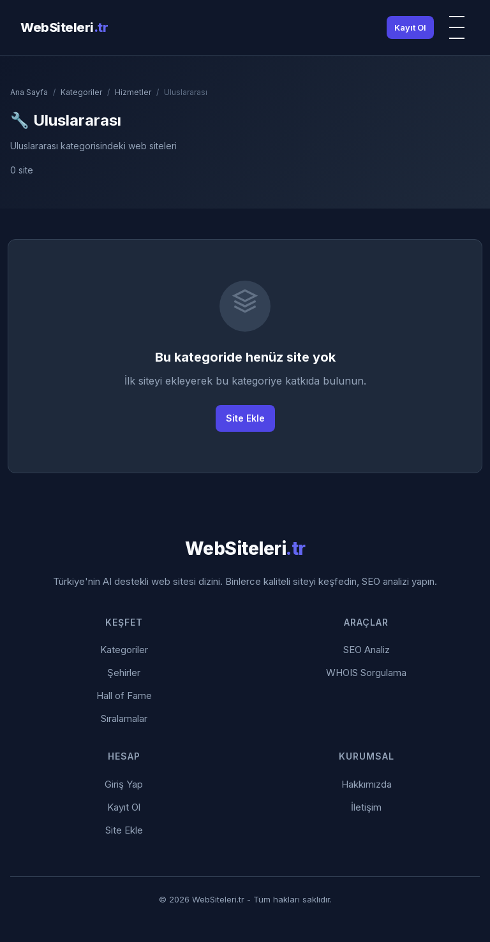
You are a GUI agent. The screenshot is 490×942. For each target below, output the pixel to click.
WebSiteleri (64, 27)
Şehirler (123, 672)
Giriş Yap (124, 784)
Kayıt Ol (410, 27)
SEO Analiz (366, 650)
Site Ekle (245, 418)
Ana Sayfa (29, 92)
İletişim (366, 807)
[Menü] (457, 27)
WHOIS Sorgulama (366, 672)
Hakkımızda (366, 784)
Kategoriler (81, 92)
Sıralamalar (124, 718)
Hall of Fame (124, 695)
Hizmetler (133, 92)
